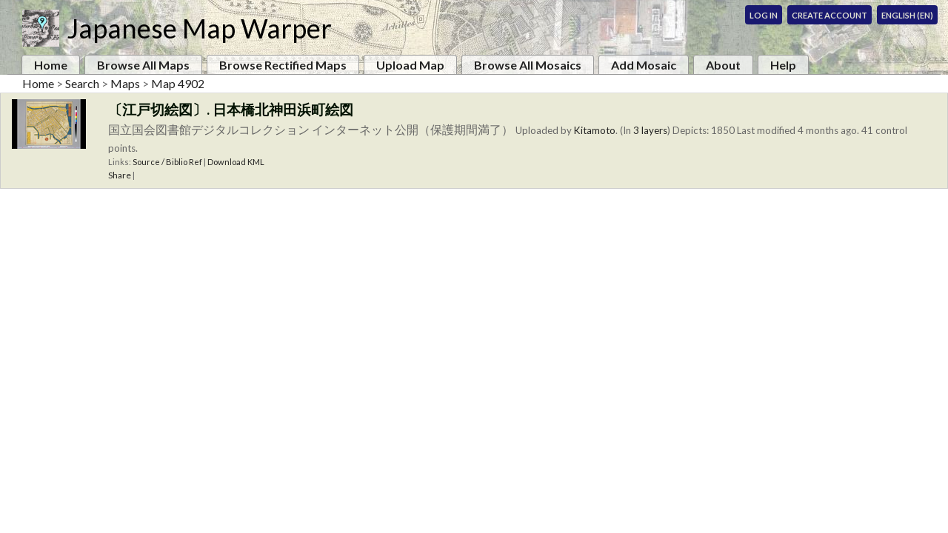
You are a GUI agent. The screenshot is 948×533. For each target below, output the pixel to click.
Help (783, 65)
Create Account (829, 15)
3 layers (650, 130)
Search (82, 83)
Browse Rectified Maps (283, 65)
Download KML (235, 162)
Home (50, 65)
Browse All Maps (143, 65)
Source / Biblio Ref (167, 162)
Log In (764, 15)
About (723, 65)
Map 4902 (177, 83)
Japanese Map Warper (199, 28)
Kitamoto (594, 130)
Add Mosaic (643, 65)
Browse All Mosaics (527, 65)
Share (119, 175)
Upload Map (410, 65)
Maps (125, 83)
